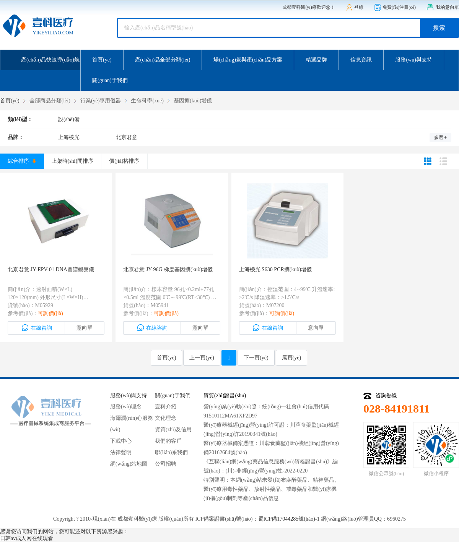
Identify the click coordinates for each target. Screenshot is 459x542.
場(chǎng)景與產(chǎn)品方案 (247, 60)
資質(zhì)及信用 (173, 429)
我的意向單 (442, 7)
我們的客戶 (168, 441)
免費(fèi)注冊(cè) (395, 7)
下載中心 (121, 441)
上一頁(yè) (201, 358)
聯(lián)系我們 (171, 452)
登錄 (354, 7)
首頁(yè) (102, 60)
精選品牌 (316, 60)
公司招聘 (165, 464)
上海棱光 (69, 137)
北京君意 (126, 137)
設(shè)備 (69, 119)
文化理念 (165, 418)
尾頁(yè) (291, 358)
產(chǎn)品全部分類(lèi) (162, 60)
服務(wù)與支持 (413, 60)
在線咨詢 (36, 328)
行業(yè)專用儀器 (100, 101)
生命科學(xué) (147, 101)
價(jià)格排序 (124, 161)
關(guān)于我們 (110, 80)
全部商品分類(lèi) (49, 101)
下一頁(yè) (256, 358)
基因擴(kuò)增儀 (193, 101)
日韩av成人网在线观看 (26, 538)
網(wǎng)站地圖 (128, 464)
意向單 (84, 328)
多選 (440, 137)
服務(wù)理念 (126, 406)
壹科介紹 (165, 406)
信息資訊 (361, 60)
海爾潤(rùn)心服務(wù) (131, 423)
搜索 (439, 27)
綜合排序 (22, 161)
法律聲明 (121, 452)
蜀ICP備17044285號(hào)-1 (289, 519)
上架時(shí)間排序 (73, 161)
